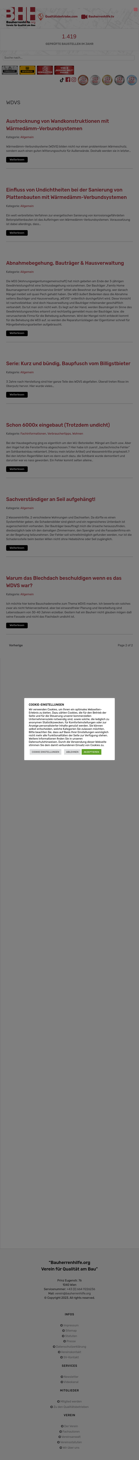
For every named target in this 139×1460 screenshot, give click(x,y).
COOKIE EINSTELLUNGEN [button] (45, 752)
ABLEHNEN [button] (72, 752)
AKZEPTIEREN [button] (91, 752)
